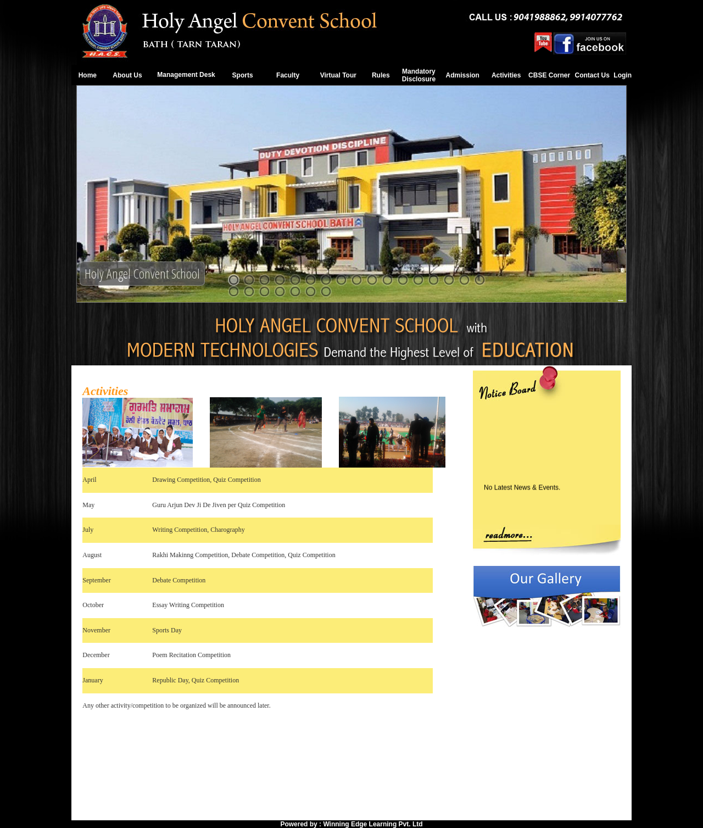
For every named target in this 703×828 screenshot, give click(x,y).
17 (480, 280)
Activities (506, 75)
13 (418, 280)
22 (295, 291)
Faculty (287, 75)
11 (387, 280)
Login (622, 75)
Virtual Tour (338, 75)
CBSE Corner (549, 75)
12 (403, 280)
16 (464, 280)
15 (449, 280)
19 (249, 291)
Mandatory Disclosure (419, 75)
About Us (127, 75)
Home (88, 75)
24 (326, 291)
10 (372, 280)
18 (233, 291)
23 (310, 291)
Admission (462, 75)
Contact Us (591, 75)
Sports (242, 75)
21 (280, 291)
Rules (381, 75)
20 (264, 291)
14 (433, 280)
